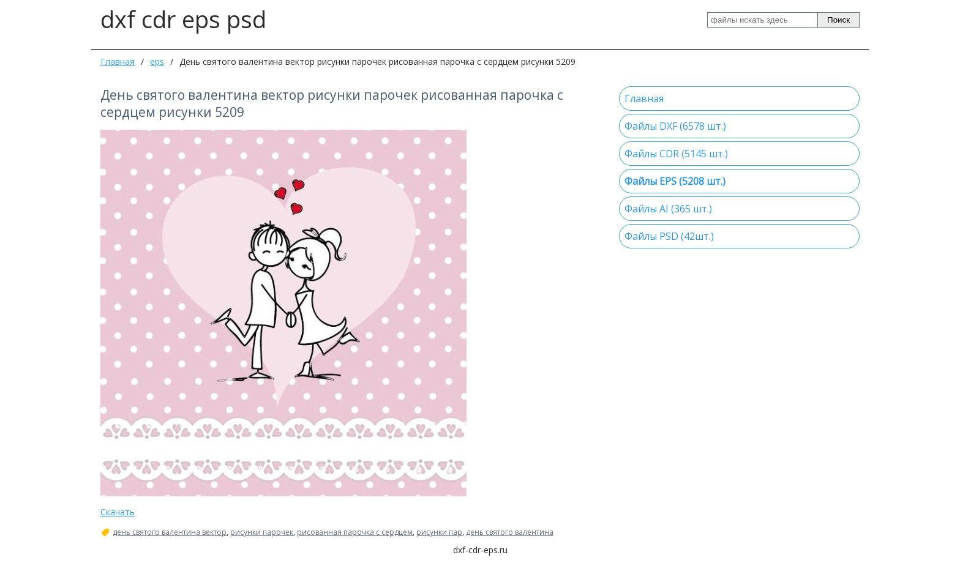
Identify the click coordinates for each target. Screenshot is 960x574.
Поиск (838, 19)
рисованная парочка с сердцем (355, 532)
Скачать (117, 512)
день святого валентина (509, 532)
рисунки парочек (261, 532)
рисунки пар (439, 532)
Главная (117, 61)
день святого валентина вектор (170, 532)
